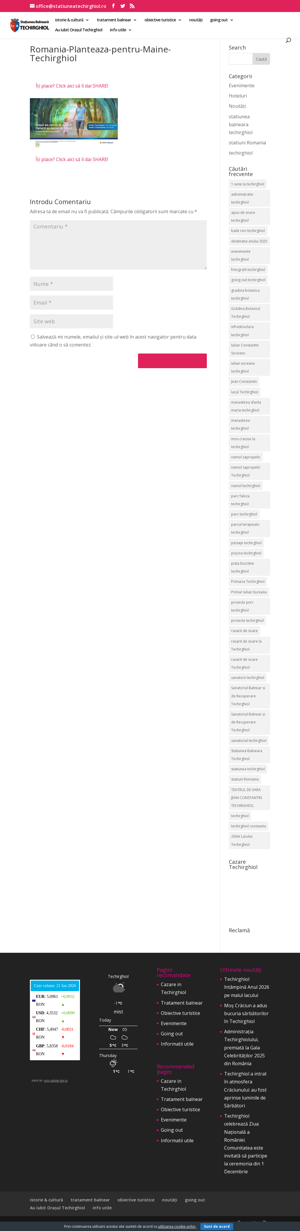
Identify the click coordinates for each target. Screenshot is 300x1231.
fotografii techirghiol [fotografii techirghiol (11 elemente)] (248, 269)
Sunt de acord (217, 1226)
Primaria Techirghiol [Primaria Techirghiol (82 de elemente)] (248, 581)
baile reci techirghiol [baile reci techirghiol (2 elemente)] (248, 230)
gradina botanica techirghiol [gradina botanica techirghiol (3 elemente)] (245, 294)
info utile (118, 30)
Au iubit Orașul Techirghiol (78, 30)
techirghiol (241, 153)
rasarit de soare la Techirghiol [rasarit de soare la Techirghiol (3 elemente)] (246, 645)
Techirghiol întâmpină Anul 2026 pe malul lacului (246, 987)
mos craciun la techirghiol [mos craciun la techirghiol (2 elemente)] (243, 442)
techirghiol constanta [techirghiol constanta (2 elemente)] (248, 826)
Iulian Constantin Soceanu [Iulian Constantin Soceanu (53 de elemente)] (245, 349)
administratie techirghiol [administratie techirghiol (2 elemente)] (242, 198)
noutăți (195, 20)
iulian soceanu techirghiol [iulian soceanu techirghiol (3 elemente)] (243, 367)
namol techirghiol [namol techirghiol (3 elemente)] (245, 485)
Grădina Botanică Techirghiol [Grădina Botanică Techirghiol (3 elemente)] (245, 312)
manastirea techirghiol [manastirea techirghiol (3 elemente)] (240, 424)
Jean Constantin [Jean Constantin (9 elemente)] (244, 381)
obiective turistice (160, 20)
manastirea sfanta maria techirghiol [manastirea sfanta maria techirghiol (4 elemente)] (246, 406)
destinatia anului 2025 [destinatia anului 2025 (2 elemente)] (249, 241)
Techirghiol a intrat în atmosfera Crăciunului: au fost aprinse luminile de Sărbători (245, 1089)
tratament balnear (114, 20)
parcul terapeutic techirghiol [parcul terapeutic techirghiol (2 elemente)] (245, 528)
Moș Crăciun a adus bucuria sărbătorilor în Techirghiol (246, 1013)
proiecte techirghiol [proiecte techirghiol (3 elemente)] (247, 620)
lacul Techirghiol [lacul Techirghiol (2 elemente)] (244, 392)
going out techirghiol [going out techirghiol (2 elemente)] (248, 279)
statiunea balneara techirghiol (241, 124)
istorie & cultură (69, 20)
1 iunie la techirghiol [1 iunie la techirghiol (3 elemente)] (247, 184)
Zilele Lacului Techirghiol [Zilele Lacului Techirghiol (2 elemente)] (242, 840)
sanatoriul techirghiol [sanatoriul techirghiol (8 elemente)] (248, 740)
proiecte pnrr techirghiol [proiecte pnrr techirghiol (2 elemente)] (242, 606)
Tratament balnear (182, 1003)
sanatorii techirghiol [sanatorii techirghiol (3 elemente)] (247, 677)
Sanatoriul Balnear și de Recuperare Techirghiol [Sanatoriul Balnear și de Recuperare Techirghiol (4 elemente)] (248, 722)
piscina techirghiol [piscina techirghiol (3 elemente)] (246, 553)
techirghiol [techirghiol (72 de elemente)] (240, 815)
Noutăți (237, 106)
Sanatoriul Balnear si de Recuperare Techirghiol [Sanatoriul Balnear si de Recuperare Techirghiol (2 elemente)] (248, 695)
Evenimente (242, 85)
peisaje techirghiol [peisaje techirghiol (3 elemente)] (246, 542)
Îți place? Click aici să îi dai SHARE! (72, 86)
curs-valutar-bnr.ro (56, 1080)
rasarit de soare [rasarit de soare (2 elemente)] (244, 630)
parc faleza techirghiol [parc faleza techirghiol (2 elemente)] (240, 500)
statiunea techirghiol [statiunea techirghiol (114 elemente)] (248, 768)
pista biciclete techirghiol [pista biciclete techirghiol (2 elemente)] (242, 567)
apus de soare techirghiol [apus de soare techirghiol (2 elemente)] (243, 216)
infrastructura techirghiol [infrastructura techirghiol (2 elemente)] (242, 330)
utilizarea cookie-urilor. (177, 1226)
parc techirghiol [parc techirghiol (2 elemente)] (244, 514)
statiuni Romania (247, 142)
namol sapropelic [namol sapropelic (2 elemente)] (245, 457)
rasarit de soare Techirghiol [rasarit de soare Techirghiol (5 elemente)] (244, 663)
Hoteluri (238, 96)
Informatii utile (177, 1044)
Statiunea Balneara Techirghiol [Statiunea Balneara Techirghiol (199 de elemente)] (246, 754)
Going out (172, 1033)
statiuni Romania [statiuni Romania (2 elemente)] (245, 779)
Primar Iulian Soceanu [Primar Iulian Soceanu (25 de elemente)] (249, 592)
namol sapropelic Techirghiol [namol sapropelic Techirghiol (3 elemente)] (245, 471)
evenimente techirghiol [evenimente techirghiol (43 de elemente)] (240, 255)
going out (219, 20)
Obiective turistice (180, 1013)
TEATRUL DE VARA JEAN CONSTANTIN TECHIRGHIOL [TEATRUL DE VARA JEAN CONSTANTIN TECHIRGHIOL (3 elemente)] (246, 797)
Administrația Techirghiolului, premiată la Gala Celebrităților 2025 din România (244, 1047)
